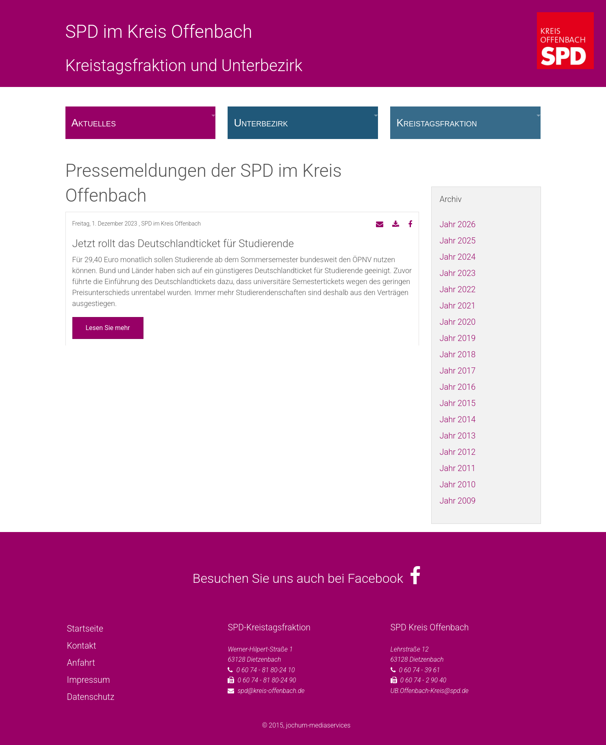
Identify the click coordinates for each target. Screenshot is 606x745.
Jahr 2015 (458, 403)
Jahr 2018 (458, 354)
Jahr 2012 (458, 452)
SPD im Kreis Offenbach (158, 31)
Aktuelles (94, 123)
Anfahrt (81, 663)
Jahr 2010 (458, 484)
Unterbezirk (261, 123)
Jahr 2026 (458, 224)
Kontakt (81, 646)
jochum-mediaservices (318, 725)
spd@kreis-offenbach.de (270, 691)
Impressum (88, 680)
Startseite (85, 628)
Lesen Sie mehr (108, 328)
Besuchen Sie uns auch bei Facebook (307, 578)
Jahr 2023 (458, 273)
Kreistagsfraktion (436, 123)
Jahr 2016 (458, 387)
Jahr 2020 (458, 322)
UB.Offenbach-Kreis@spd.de (430, 691)
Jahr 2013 (458, 436)
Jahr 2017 (458, 371)
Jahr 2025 (458, 240)
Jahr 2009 (458, 501)
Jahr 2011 (458, 468)
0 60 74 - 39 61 (419, 670)
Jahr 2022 (458, 289)
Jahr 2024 (458, 257)
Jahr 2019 (458, 338)
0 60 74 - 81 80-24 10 (265, 670)
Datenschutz (91, 697)
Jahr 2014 (458, 419)
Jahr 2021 (458, 306)
